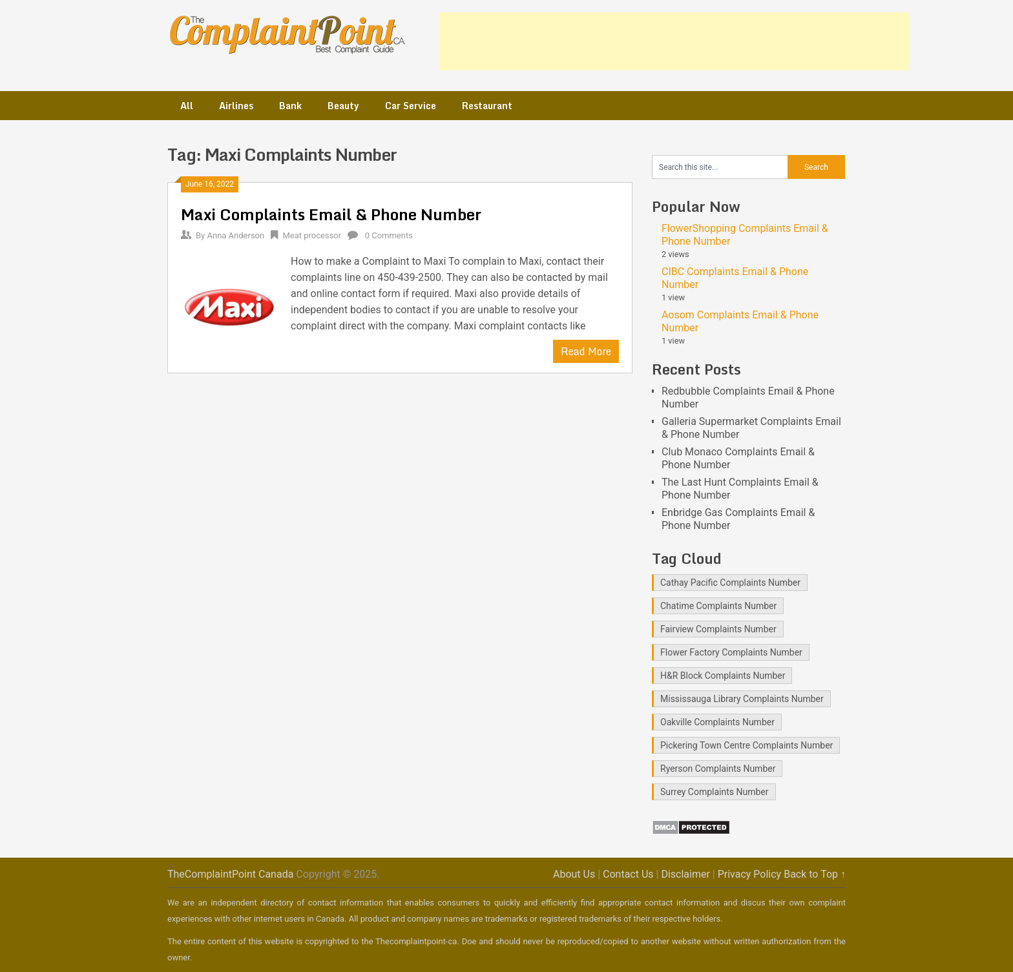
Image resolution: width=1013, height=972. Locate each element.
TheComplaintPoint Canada (230, 874)
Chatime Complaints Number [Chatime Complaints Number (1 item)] (718, 606)
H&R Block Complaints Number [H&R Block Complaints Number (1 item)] (722, 675)
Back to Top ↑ (815, 874)
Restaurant (487, 105)
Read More (586, 351)
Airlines (236, 105)
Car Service (410, 105)
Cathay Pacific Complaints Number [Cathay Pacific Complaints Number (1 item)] (730, 582)
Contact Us (628, 874)
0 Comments (389, 235)
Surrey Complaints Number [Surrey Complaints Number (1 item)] (714, 792)
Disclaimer (685, 874)
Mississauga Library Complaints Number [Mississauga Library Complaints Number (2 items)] (742, 699)
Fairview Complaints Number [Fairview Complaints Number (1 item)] (718, 629)
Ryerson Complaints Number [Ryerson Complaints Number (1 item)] (717, 768)
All (186, 105)
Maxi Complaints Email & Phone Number (331, 214)
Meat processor (311, 235)
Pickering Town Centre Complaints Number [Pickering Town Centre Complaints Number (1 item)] (746, 745)
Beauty (343, 105)
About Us (574, 874)
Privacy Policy (750, 874)
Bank (290, 105)
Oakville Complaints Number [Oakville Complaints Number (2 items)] (717, 722)
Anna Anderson (235, 235)
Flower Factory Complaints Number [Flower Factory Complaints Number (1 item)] (731, 652)
